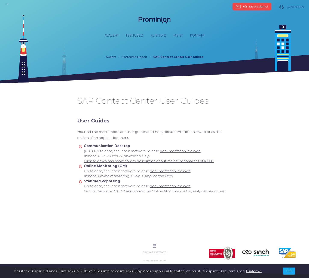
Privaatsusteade (154, 252)
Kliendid (158, 35)
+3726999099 (291, 7)
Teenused (134, 35)
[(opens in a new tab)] (180, 151)
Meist (178, 35)
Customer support (134, 57)
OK (289, 271)
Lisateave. (254, 271)
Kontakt (197, 35)
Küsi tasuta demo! (252, 6)
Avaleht (112, 35)
